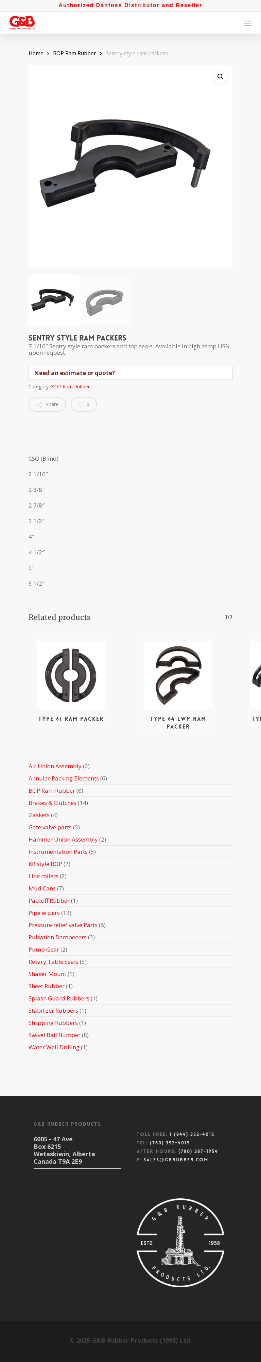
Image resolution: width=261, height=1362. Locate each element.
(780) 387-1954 (198, 1151)
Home (36, 53)
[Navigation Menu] (247, 22)
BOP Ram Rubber (74, 53)
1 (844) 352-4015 (192, 1134)
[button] (220, 77)
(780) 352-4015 (170, 1143)
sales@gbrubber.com (175, 1160)
